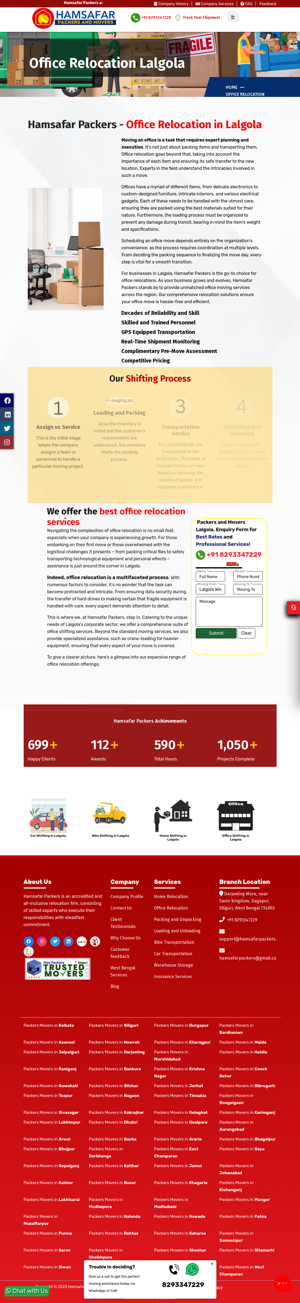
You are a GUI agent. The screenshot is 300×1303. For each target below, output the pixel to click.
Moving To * (174, 584)
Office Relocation (245, 94)
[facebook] (29, 941)
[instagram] (42, 941)
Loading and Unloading (177, 930)
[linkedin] (68, 941)
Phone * (172, 571)
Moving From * (139, 584)
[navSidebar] (230, 17)
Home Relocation (171, 896)
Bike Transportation (174, 942)
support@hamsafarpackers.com (252, 939)
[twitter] (55, 941)
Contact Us (121, 908)
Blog (114, 986)
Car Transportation (173, 953)
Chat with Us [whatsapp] (27, 1290)
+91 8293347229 (151, 18)
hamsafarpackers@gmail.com (249, 958)
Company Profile (126, 896)
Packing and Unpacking (177, 919)
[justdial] (82, 941)
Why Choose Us (125, 938)
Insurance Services (173, 976)
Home (231, 87)
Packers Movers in (49, 1025)
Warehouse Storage (173, 965)
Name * (133, 571)
